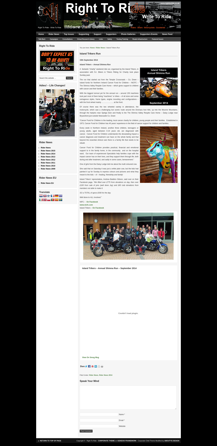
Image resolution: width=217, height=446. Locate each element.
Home (41, 34)
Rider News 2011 (48, 163)
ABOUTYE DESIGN (171, 441)
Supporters (111, 34)
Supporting (84, 34)
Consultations (68, 39)
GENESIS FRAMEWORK (126, 441)
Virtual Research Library (85, 39)
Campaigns (54, 39)
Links (101, 39)
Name (121, 414)
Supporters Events (149, 34)
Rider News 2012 (48, 160)
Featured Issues (157, 39)
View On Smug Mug (90, 357)
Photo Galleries (128, 34)
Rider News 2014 (105, 375)
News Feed (167, 34)
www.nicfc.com (86, 205)
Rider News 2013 (48, 157)
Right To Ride (108, 11)
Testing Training (122, 39)
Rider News (54, 34)
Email (121, 420)
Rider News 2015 (48, 151)
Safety (109, 39)
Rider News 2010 (48, 166)
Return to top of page (50, 441)
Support (97, 34)
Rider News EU (47, 183)
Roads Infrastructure (140, 39)
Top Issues (69, 34)
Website (122, 426)
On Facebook (92, 202)
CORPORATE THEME (106, 441)
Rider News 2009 (48, 169)
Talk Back (41, 39)
